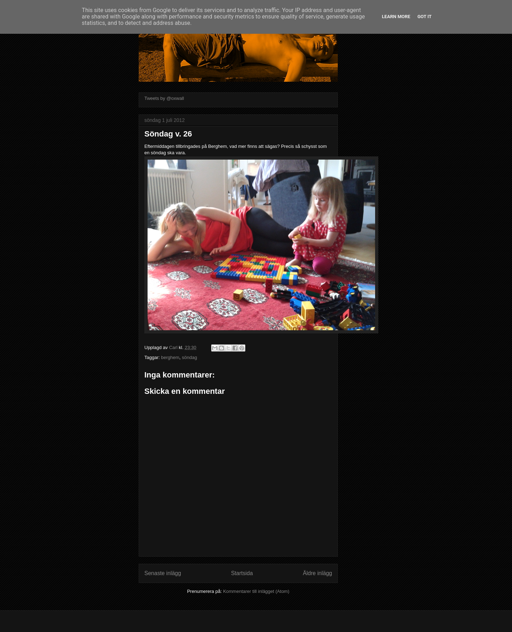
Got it (424, 16)
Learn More (396, 16)
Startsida (242, 573)
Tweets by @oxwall (164, 98)
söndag (189, 357)
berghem (170, 357)
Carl (173, 347)
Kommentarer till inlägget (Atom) (256, 591)
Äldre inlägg (317, 573)
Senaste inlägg (162, 573)
